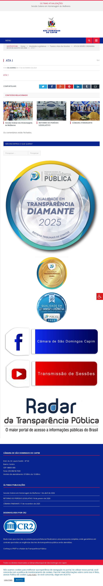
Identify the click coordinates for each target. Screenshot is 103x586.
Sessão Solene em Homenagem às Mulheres (50, 6)
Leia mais (32, 574)
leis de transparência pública (46, 559)
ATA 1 (6, 92)
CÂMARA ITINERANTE (82, 140)
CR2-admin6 (11, 85)
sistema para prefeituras (36, 556)
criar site (19, 556)
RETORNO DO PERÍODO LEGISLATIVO (48, 141)
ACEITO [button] (19, 579)
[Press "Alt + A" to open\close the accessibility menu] (99, 296)
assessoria (65, 556)
